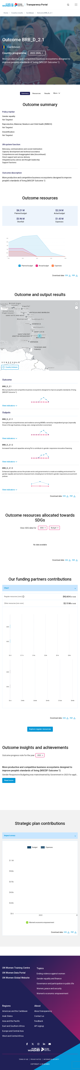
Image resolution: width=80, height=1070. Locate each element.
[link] (40, 405)
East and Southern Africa (13, 1026)
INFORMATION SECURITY (51, 1059)
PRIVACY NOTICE (36, 1059)
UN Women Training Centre (16, 968)
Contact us (39, 1016)
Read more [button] (8, 780)
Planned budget (27, 266)
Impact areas (9, 835)
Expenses (58, 266)
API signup (39, 1026)
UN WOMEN (45, 1064)
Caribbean (30, 13)
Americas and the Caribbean (14, 1011)
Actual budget (44, 266)
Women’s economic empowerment (41, 922)
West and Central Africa (12, 1036)
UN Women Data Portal (13, 973)
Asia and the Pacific (11, 1021)
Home (6, 13)
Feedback (38, 1021)
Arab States (7, 1016)
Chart (6, 588)
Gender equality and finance (49, 978)
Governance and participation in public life (55, 983)
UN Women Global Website (16, 977)
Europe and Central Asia (13, 1031)
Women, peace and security (49, 988)
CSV (66, 275)
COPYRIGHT (35, 1064)
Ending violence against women (51, 973)
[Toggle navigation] (76, 4)
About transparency (43, 1011)
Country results (17, 13)
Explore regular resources (40, 729)
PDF (73, 275)
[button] (39, 336)
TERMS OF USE (23, 1059)
